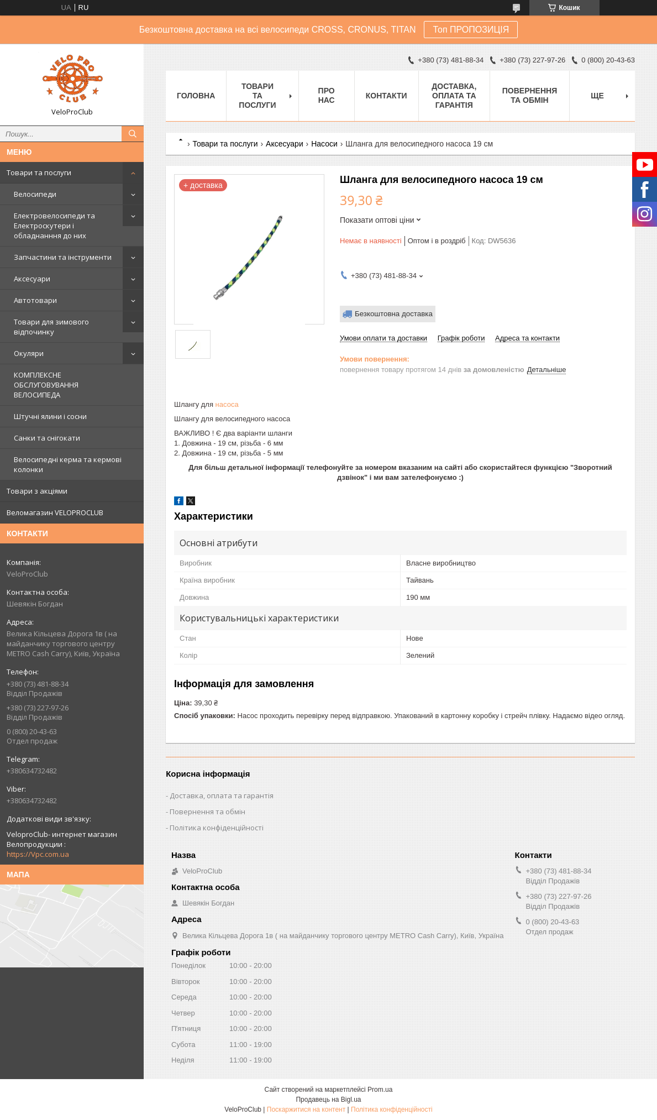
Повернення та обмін (529, 95)
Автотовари (35, 300)
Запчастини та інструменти (63, 257)
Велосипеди (35, 194)
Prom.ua (379, 1089)
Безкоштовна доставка (394, 314)
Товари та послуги (39, 172)
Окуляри (29, 353)
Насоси (324, 143)
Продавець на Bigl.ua (328, 1099)
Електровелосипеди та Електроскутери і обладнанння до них (54, 225)
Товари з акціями (37, 491)
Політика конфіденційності (217, 828)
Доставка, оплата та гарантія (454, 95)
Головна (196, 95)
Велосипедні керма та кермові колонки (68, 464)
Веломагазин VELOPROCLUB (55, 512)
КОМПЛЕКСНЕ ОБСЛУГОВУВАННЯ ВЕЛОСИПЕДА (46, 385)
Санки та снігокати (47, 438)
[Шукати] (133, 133)
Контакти (386, 95)
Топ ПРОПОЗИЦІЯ (471, 29)
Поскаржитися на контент (306, 1109)
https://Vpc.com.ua (38, 854)
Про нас (326, 95)
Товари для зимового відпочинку (51, 327)
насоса (227, 404)
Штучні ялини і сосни (50, 416)
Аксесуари (32, 279)
